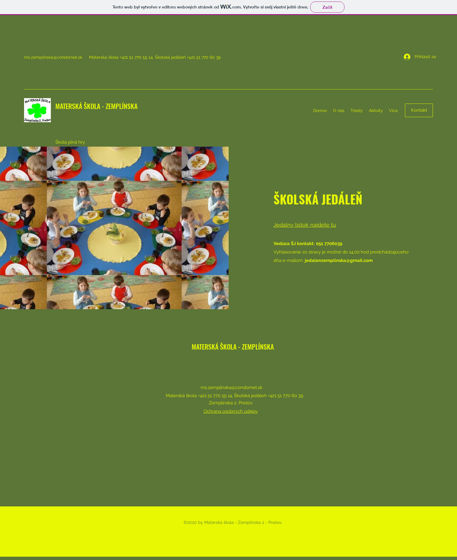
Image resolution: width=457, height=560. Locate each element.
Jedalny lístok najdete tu (304, 225)
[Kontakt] (419, 110)
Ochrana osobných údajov (231, 411)
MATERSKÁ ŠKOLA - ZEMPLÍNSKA (96, 106)
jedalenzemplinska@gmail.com (339, 260)
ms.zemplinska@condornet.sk (53, 57)
